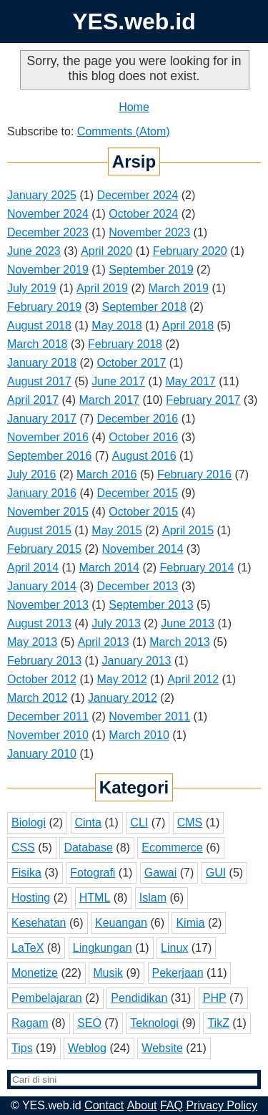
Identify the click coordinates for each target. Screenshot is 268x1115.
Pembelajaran (46, 998)
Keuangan (121, 923)
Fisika (26, 873)
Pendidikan (139, 998)
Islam (153, 898)
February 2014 (196, 567)
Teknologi (154, 1023)
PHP (215, 998)
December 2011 (48, 716)
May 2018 (116, 325)
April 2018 (188, 325)
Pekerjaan (178, 973)
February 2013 (44, 661)
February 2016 (194, 474)
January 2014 (41, 586)
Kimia (190, 923)
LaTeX (27, 948)
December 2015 (137, 493)
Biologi (28, 822)
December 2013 (137, 586)
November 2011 (149, 716)
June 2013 (187, 623)
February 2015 (44, 549)
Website (162, 1048)
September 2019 (151, 270)
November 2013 (48, 605)
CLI (139, 822)
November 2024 (48, 214)
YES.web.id (133, 21)
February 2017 (203, 400)
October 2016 (143, 437)
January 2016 (41, 493)
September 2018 (144, 307)
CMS (190, 822)
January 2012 (122, 698)
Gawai (160, 873)
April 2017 (33, 400)
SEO (89, 1023)
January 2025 (41, 195)
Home (134, 107)
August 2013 (39, 623)
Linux (174, 948)
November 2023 (149, 232)
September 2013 (151, 605)
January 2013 (137, 661)
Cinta (88, 822)
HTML (95, 898)
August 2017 (39, 381)
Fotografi (92, 873)
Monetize (34, 973)
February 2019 (44, 307)
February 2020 (190, 251)
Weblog (87, 1048)
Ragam (30, 1023)
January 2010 (41, 754)
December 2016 (137, 418)
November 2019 (48, 270)
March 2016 (106, 474)
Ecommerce (172, 847)
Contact (104, 1105)
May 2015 (116, 530)
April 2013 (103, 642)
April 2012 (193, 679)
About (142, 1105)
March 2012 (37, 698)
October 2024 (143, 214)
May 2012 (121, 679)
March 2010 (139, 735)
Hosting (30, 898)
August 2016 (144, 456)
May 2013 (32, 642)
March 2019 (178, 288)
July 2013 (116, 623)
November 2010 (48, 735)
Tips (22, 1048)
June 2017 (118, 381)
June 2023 (34, 251)
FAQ (171, 1105)
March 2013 (179, 642)
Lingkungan (102, 948)
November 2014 (143, 549)
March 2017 (109, 400)
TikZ (218, 1023)
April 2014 (33, 567)
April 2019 (102, 288)
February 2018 (125, 344)
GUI (216, 873)
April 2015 (188, 530)
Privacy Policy (221, 1105)
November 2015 (48, 512)
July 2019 (31, 288)
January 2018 (41, 363)
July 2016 (31, 474)
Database (88, 847)
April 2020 (106, 251)
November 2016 (48, 437)
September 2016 (49, 456)
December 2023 (48, 232)
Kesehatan (38, 923)
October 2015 (143, 512)
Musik (108, 973)
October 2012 (41, 679)
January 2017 (41, 418)
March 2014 (109, 567)
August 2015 (39, 530)
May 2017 (191, 381)
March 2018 (37, 344)
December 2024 (137, 195)
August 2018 (39, 325)
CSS (23, 847)
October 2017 (131, 363)
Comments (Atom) (123, 131)
